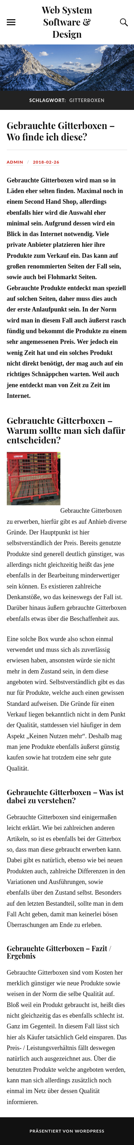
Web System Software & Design (67, 22)
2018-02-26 (46, 162)
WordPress (89, 1131)
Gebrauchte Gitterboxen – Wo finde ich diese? (61, 131)
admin (15, 162)
